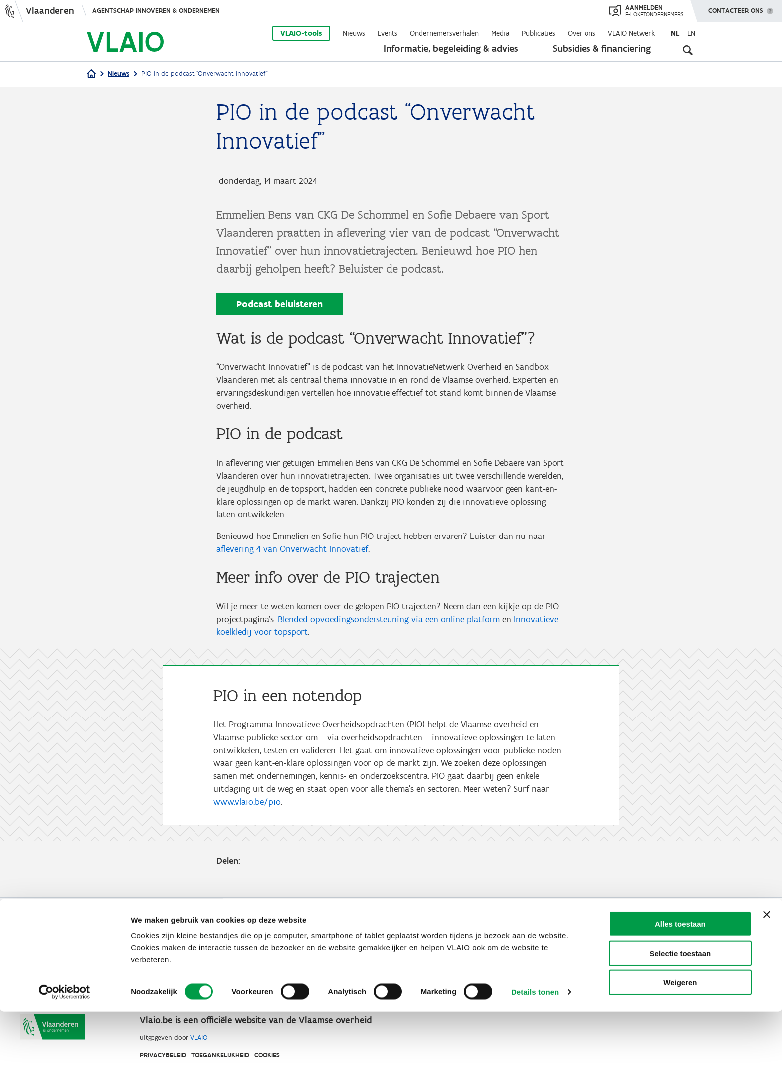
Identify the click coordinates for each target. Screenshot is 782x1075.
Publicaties (538, 33)
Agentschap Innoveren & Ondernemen (156, 10)
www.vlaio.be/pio (247, 813)
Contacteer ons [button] (735, 7)
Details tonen (535, 1055)
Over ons (581, 33)
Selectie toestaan (680, 1017)
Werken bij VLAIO (340, 936)
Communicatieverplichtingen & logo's (367, 960)
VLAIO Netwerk (631, 33)
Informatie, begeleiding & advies (451, 48)
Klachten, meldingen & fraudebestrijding (503, 960)
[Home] (91, 74)
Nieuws (354, 33)
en (691, 33)
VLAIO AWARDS (504, 936)
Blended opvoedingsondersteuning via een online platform (389, 626)
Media (500, 33)
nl (675, 33)
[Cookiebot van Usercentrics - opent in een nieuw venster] (64, 1055)
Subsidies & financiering (602, 48)
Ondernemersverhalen (444, 33)
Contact (560, 936)
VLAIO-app (443, 936)
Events (387, 33)
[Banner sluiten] (766, 978)
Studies (397, 936)
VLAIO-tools (301, 33)
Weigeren (680, 1046)
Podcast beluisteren (279, 304)
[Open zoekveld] (687, 49)
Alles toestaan (680, 987)
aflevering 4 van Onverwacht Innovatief (292, 554)
